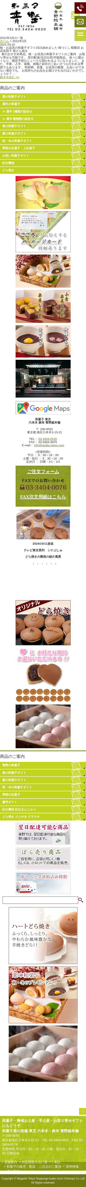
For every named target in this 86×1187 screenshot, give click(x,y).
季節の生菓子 (11, 794)
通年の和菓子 (11, 104)
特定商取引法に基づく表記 (41, 1162)
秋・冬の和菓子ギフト (17, 141)
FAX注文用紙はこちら (43, 496)
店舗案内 (10, 1162)
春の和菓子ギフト (14, 126)
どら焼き (8, 170)
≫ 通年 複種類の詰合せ (18, 118)
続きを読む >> (9, 77)
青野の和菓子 (11, 765)
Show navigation (80, 35)
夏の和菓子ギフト (14, 133)
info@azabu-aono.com (49, 445)
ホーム (4, 41)
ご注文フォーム (43, 471)
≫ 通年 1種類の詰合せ (17, 111)
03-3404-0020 (47, 439)
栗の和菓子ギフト (14, 96)
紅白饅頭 (8, 163)
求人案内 (13, 1171)
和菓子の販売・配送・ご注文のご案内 (34, 1166)
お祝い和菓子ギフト (15, 155)
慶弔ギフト (9, 802)
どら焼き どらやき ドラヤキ (21, 816)
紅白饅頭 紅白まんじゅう (19, 809)
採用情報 (72, 1166)
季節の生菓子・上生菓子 (18, 148)
